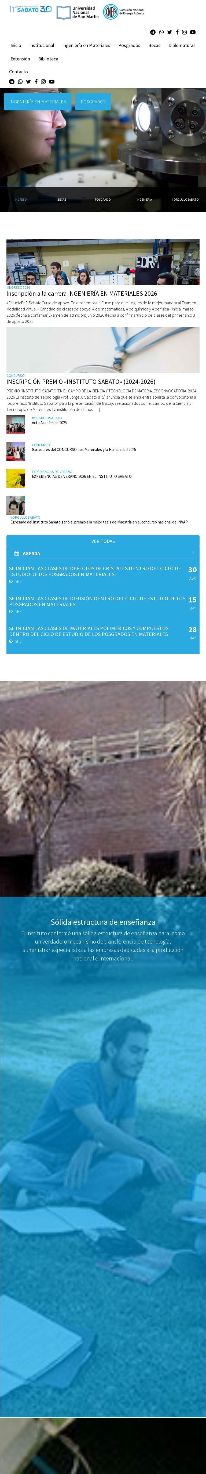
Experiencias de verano (52, 471)
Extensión (20, 59)
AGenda (104, 553)
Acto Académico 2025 (49, 422)
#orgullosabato (47, 418)
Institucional (41, 45)
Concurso (15, 375)
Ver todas (103, 541)
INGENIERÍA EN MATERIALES (37, 102)
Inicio (15, 45)
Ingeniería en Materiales (86, 45)
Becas (154, 45)
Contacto (18, 71)
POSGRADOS (93, 102)
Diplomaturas (182, 45)
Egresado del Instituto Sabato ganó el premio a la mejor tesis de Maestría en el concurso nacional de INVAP (99, 522)
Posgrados (129, 45)
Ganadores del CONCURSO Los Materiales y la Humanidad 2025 (84, 449)
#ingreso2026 (18, 287)
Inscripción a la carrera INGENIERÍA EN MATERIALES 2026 (81, 293)
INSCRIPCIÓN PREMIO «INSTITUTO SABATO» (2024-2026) (81, 381)
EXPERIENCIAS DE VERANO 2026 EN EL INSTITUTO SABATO (82, 476)
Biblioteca (48, 59)
